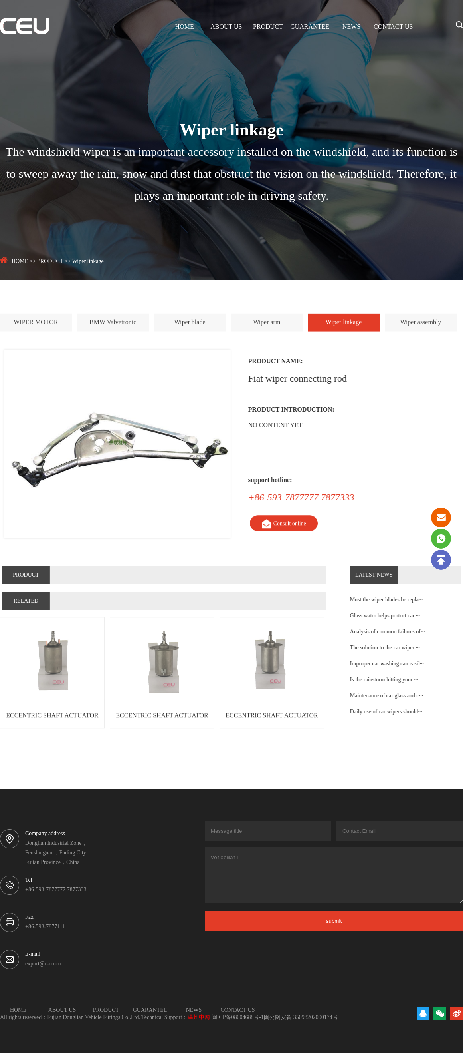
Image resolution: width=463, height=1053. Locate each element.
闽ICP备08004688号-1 (238, 1018)
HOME (184, 27)
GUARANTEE (309, 27)
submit (334, 921)
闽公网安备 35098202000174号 (301, 1018)
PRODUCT (268, 27)
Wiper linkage (88, 262)
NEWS (351, 27)
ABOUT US (226, 27)
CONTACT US (393, 27)
